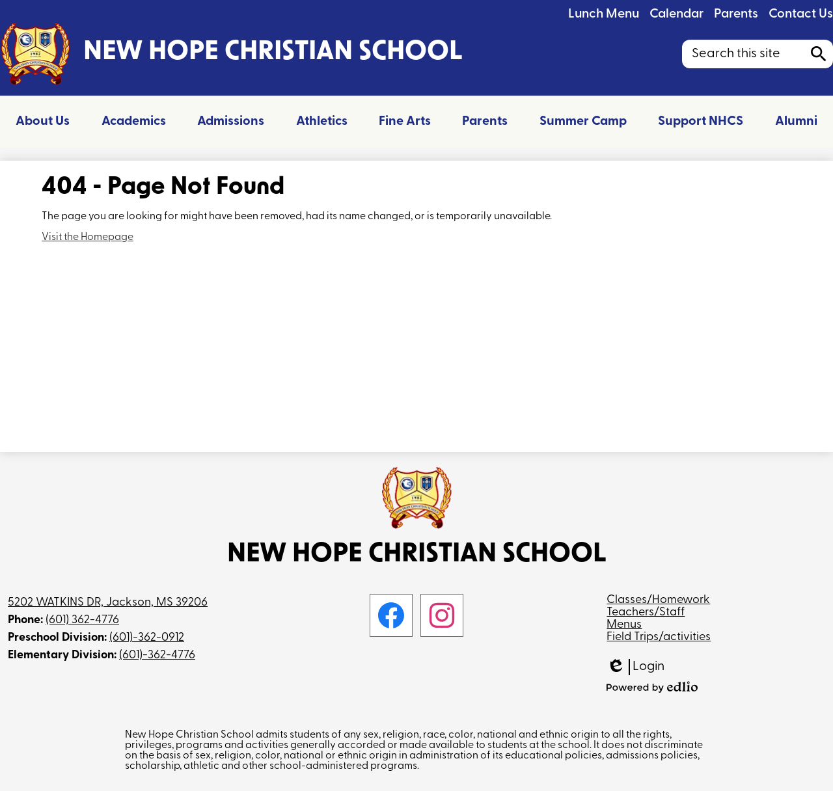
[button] (42, 122)
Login (635, 667)
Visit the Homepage (87, 237)
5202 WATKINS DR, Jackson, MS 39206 (108, 603)
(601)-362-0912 (146, 638)
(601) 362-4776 (82, 620)
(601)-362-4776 (157, 655)
